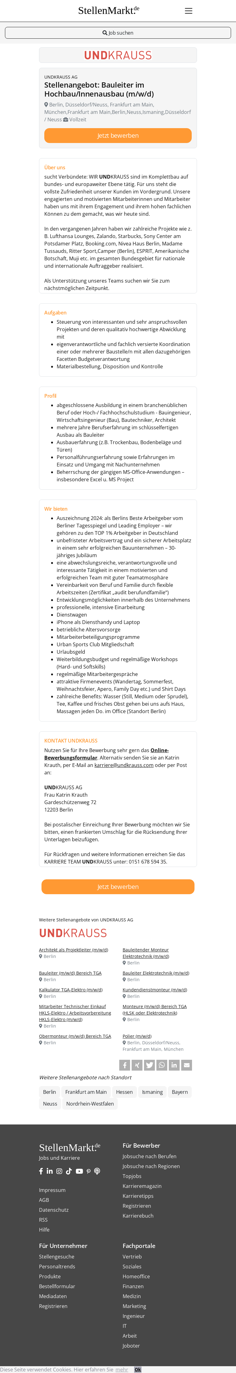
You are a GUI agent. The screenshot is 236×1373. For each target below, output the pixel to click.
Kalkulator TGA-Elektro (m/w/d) (71, 990)
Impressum (52, 1190)
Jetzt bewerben (118, 135)
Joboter (131, 1345)
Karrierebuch (138, 1215)
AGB (44, 1200)
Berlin (49, 1092)
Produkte (50, 1276)
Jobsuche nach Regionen (151, 1166)
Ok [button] (138, 1369)
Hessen (124, 1092)
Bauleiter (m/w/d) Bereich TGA (70, 973)
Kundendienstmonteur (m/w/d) (155, 990)
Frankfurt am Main (86, 1092)
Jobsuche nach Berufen (150, 1156)
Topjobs (132, 1176)
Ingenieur (134, 1316)
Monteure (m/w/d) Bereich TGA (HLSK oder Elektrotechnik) (155, 1009)
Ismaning (152, 1092)
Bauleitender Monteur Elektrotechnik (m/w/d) (146, 953)
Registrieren (137, 1205)
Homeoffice (136, 1276)
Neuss (50, 1103)
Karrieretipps (138, 1196)
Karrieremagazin (142, 1186)
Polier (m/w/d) (137, 1036)
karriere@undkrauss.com (124, 765)
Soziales (132, 1266)
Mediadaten (53, 1296)
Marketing (134, 1306)
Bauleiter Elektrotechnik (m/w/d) (156, 973)
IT (125, 1326)
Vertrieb (132, 1256)
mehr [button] (122, 1369)
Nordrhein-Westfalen (90, 1103)
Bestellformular (57, 1286)
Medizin (132, 1296)
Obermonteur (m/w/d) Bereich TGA (75, 1036)
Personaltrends (57, 1266)
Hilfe (44, 1229)
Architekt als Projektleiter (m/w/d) (73, 950)
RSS (43, 1219)
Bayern (180, 1092)
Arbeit (130, 1335)
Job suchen (118, 32)
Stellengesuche (56, 1256)
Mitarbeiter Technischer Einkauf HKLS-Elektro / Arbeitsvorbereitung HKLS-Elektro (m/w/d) (75, 1012)
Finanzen (133, 1286)
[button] (124, 1065)
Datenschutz (54, 1209)
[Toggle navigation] (188, 11)
